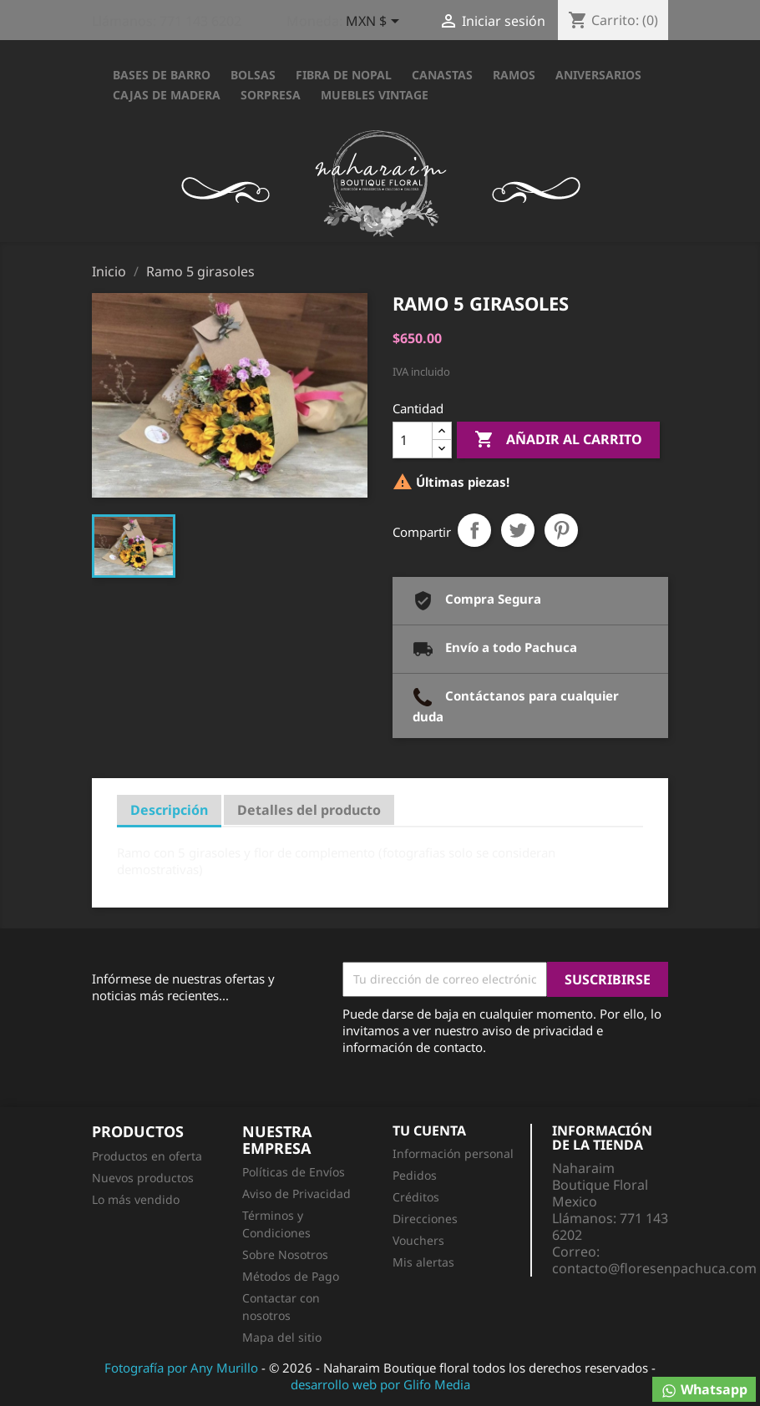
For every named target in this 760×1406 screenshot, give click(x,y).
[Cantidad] (413, 440)
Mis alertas (423, 1262)
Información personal (453, 1153)
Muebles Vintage (374, 95)
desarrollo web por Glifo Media (380, 1384)
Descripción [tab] (169, 810)
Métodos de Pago (290, 1276)
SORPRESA (271, 95)
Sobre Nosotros (285, 1254)
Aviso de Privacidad (296, 1193)
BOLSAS (253, 75)
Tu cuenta (429, 1130)
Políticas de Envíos (293, 1172)
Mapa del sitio (282, 1337)
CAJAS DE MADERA (166, 95)
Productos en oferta (147, 1156)
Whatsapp (704, 1389)
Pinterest (561, 530)
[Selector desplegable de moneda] (375, 23)
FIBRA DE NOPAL (344, 75)
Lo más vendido (136, 1199)
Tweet (518, 530)
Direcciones (425, 1218)
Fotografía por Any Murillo (181, 1367)
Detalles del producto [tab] (309, 810)
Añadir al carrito (558, 440)
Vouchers (418, 1240)
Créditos (416, 1197)
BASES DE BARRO (161, 75)
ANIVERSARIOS (598, 75)
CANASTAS (442, 75)
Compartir (474, 530)
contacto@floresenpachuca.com (654, 1268)
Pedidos (415, 1175)
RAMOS (514, 75)
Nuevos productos (143, 1178)
